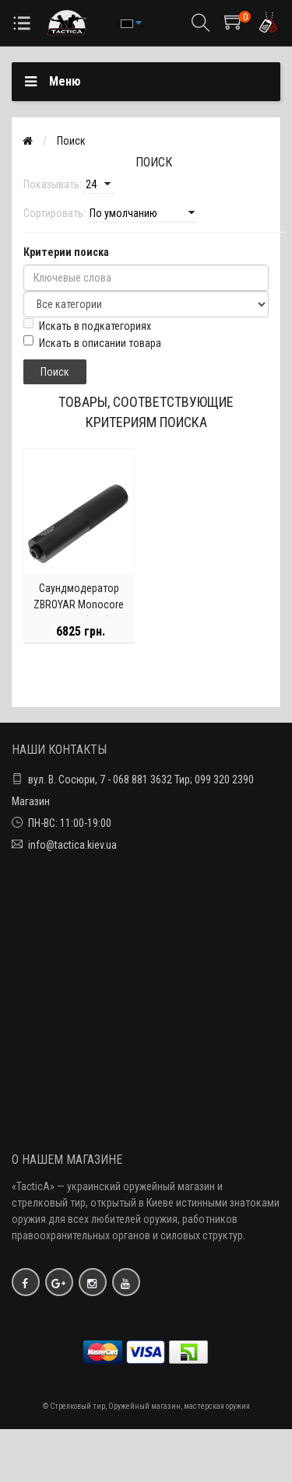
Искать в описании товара (92, 342)
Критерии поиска (66, 252)
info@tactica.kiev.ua (72, 845)
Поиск (71, 141)
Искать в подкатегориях (87, 325)
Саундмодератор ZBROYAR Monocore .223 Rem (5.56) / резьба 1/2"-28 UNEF (79, 612)
